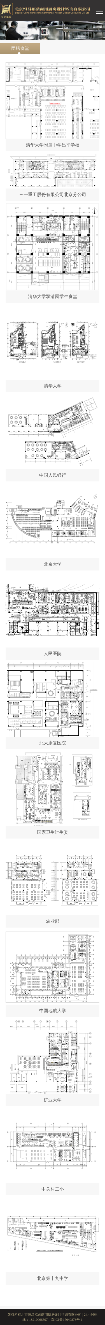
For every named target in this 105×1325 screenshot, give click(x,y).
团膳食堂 (20, 50)
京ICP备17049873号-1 (67, 1320)
